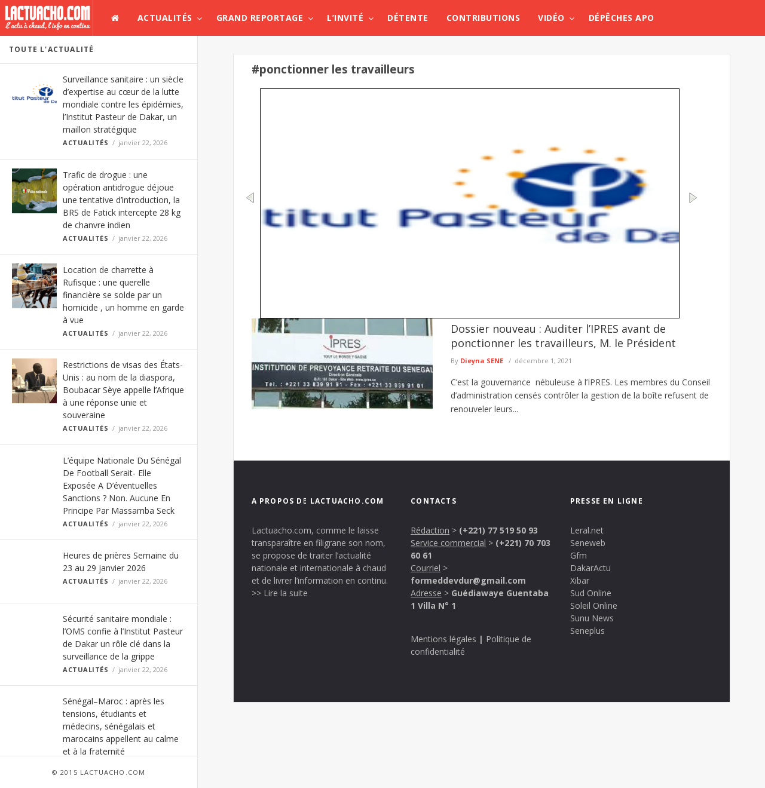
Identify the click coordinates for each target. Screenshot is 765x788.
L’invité (345, 17)
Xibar (579, 580)
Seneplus (587, 630)
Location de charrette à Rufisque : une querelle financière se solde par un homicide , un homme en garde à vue (123, 295)
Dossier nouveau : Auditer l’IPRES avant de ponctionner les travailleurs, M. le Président (563, 335)
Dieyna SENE (481, 360)
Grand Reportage (260, 17)
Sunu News (592, 618)
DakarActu (590, 568)
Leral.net (587, 530)
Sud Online (590, 593)
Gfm (578, 555)
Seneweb (587, 542)
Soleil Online (593, 605)
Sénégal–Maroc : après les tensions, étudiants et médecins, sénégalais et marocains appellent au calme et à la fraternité (121, 726)
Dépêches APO (621, 17)
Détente (408, 17)
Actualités (164, 17)
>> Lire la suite (280, 593)
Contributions (483, 17)
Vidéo (551, 17)
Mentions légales (443, 639)
